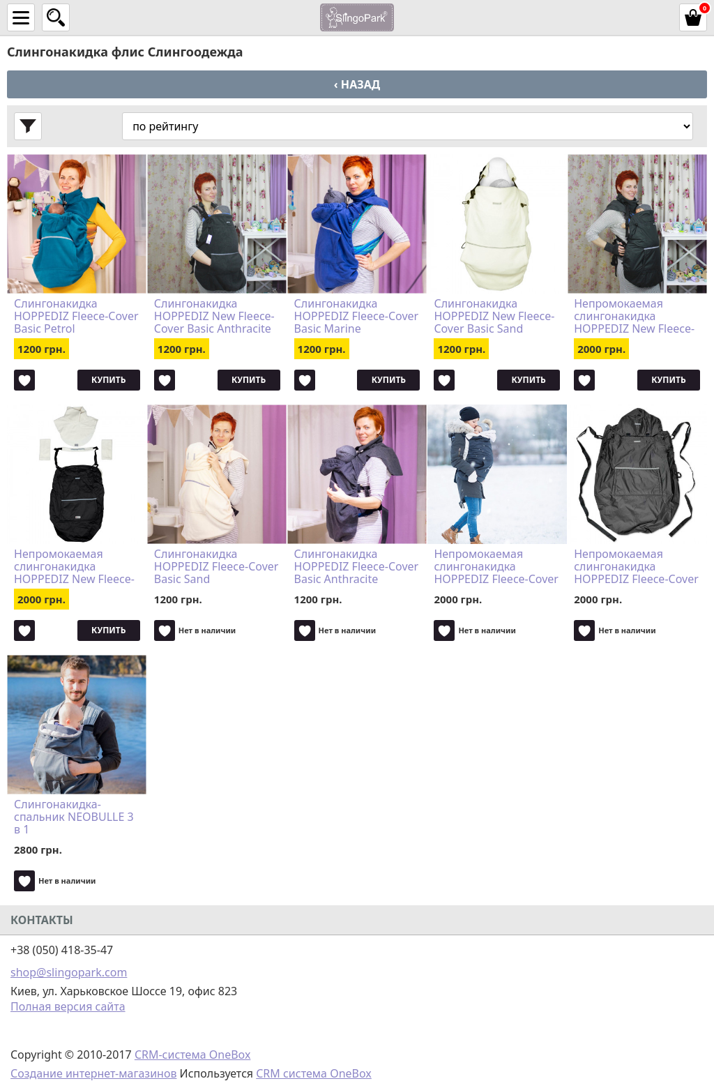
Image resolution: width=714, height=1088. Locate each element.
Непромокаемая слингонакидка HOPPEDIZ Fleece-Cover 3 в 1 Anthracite (636, 566)
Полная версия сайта (68, 1006)
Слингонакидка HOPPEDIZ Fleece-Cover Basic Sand (216, 566)
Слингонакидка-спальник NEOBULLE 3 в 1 (74, 817)
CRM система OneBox (314, 1073)
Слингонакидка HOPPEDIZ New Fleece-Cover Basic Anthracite (214, 316)
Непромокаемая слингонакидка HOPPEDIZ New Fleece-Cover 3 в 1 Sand (74, 566)
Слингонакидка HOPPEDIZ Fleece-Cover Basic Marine (356, 316)
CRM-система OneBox (193, 1054)
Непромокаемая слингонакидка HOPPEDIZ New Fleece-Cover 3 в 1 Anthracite (634, 316)
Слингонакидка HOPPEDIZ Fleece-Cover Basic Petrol (76, 316)
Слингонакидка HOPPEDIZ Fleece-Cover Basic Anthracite (356, 566)
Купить (108, 380)
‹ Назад (357, 84)
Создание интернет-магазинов (93, 1073)
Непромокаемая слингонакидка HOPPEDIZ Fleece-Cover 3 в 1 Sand (496, 566)
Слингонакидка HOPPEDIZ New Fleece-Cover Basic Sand (494, 316)
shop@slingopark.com (68, 972)
